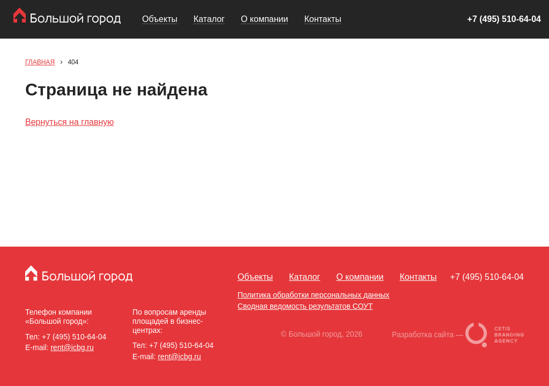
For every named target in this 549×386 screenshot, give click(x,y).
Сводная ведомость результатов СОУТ (305, 306)
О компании (264, 19)
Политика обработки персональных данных (313, 295)
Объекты (159, 19)
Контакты (322, 19)
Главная (40, 62)
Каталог (209, 19)
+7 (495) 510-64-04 (504, 19)
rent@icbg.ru (71, 347)
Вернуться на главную (69, 122)
